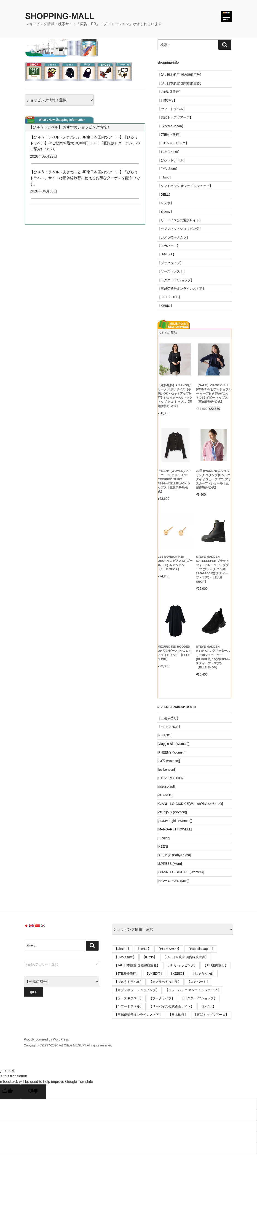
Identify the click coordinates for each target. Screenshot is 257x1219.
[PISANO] (164, 735)
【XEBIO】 (166, 306)
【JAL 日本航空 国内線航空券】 (180, 74)
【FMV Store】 (168, 168)
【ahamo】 (166, 211)
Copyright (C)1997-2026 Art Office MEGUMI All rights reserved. (68, 1045)
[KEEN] (163, 846)
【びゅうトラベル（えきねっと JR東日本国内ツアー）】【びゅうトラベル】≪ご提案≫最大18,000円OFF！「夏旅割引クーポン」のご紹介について (85, 143)
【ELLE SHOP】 (170, 297)
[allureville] (165, 795)
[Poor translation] (33, 1091)
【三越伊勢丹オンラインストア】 (182, 288)
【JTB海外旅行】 (170, 92)
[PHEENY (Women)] (172, 752)
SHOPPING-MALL (59, 16)
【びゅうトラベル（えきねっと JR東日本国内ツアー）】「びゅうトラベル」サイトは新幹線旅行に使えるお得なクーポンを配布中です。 (85, 178)
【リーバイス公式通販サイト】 (180, 220)
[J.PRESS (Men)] (170, 863)
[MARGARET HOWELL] (175, 829)
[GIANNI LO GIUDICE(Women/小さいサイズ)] (190, 803)
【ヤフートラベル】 (172, 109)
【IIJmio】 (165, 177)
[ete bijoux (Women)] (172, 812)
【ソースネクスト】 (172, 271)
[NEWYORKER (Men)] (174, 881)
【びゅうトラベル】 (172, 160)
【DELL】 (165, 194)
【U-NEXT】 (167, 254)
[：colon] (164, 838)
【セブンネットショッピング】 (180, 228)
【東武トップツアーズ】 (175, 117)
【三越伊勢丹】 (169, 718)
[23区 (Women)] (169, 761)
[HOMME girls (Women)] (175, 821)
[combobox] (61, 964)
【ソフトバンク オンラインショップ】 (185, 186)
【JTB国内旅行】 (170, 134)
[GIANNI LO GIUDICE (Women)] (181, 872)
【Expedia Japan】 (171, 126)
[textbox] (61, 964)
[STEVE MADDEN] (171, 778)
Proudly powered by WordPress (46, 1039)
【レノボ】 (166, 203)
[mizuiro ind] (166, 786)
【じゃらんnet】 (169, 152)
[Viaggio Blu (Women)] (174, 744)
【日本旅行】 (167, 100)
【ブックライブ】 (170, 263)
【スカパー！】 (169, 246)
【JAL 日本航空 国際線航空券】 (180, 83)
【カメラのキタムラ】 (174, 237)
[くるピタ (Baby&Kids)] (174, 855)
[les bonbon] (166, 769)
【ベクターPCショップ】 (176, 280)
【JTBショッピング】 (173, 143)
